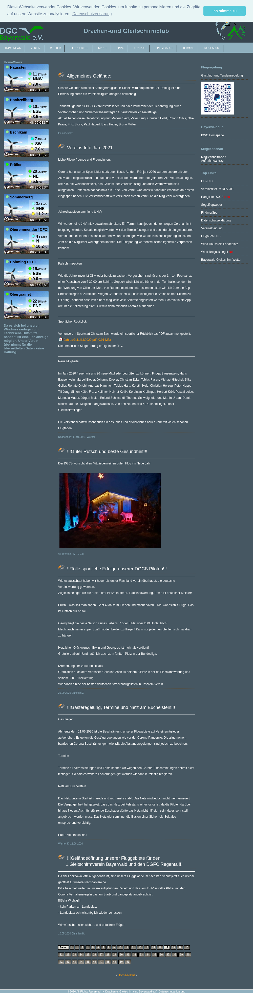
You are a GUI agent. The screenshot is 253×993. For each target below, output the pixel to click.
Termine (188, 48)
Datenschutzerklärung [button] (92, 14)
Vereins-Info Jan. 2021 (89, 147)
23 (74, 954)
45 (88, 961)
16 (160, 947)
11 (126, 947)
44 (81, 961)
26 (94, 954)
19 (180, 947)
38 (174, 954)
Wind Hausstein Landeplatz (219, 244)
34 (147, 954)
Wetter (55, 48)
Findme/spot (164, 48)
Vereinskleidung (212, 228)
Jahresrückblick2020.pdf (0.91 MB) (84, 340)
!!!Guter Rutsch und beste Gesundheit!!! (106, 451)
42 (67, 961)
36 (161, 954)
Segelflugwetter (211, 205)
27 (101, 954)
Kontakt (139, 48)
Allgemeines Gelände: (88, 76)
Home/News (13, 48)
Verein (35, 48)
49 (114, 961)
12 (133, 947)
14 (146, 947)
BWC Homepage (212, 135)
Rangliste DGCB (212, 197)
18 (173, 947)
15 (153, 947)
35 (154, 954)
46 (94, 961)
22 (67, 954)
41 (61, 961)
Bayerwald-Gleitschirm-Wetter (221, 259)
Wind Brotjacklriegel (215, 252)
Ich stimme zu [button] (225, 11)
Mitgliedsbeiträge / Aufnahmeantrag (213, 158)
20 (186, 947)
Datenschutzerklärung (216, 220)
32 (134, 954)
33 (141, 954)
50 (121, 961)
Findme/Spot (209, 212)
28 (108, 954)
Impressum (211, 48)
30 (121, 954)
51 (127, 961)
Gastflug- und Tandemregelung (222, 75)
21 (61, 954)
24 (81, 954)
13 (140, 947)
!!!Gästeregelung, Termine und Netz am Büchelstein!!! (120, 707)
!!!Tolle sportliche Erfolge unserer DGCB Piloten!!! (116, 568)
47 (101, 961)
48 (108, 961)
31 (127, 954)
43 (74, 961)
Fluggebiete (79, 48)
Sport (102, 48)
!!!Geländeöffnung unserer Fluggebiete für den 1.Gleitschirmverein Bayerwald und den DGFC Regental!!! (124, 861)
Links (120, 48)
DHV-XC (207, 181)
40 (188, 954)
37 (168, 954)
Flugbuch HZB (211, 236)
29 (114, 954)
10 (120, 947)
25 (88, 954)
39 (181, 954)
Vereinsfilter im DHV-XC (217, 189)
